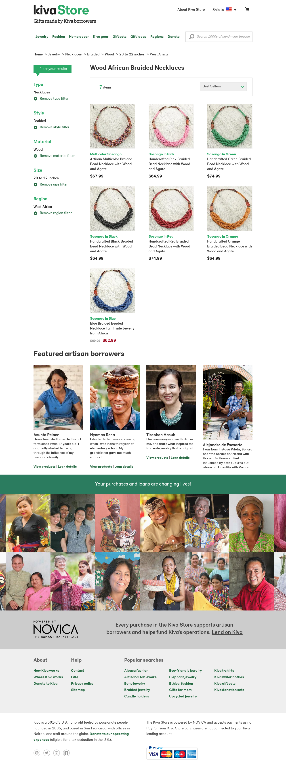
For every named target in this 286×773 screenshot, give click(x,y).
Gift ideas (138, 37)
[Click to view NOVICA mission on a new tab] (56, 629)
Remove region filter (53, 213)
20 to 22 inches (46, 178)
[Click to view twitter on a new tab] (48, 753)
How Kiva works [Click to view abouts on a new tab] (46, 671)
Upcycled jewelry (183, 696)
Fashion (58, 37)
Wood (38, 150)
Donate (174, 37)
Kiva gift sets (225, 684)
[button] (191, 38)
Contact (77, 671)
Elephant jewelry (182, 677)
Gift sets (119, 37)
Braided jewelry (137, 690)
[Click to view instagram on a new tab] (58, 753)
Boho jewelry (134, 684)
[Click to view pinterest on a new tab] (38, 753)
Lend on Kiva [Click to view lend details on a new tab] (227, 632)
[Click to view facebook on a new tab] (67, 753)
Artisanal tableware (140, 677)
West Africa (43, 207)
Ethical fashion (181, 684)
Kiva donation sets (229, 690)
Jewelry (42, 37)
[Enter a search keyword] (218, 37)
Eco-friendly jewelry (185, 671)
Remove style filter (51, 127)
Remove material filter (54, 156)
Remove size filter (51, 184)
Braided (40, 121)
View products (44, 467)
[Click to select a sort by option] (223, 86)
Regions (157, 37)
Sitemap (78, 690)
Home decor (79, 37)
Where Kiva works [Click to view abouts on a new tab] (48, 677)
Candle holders (136, 696)
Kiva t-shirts (224, 671)
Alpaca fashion (136, 671)
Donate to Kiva (45, 684)
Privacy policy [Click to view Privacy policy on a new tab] (82, 684)
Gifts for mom (180, 690)
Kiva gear (101, 37)
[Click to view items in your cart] (247, 10)
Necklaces (42, 92)
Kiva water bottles (229, 677)
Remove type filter (51, 99)
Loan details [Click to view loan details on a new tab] (67, 467)
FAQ (74, 677)
